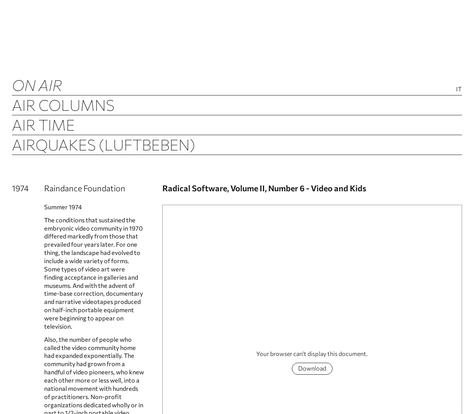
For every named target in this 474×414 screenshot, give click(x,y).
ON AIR (37, 85)
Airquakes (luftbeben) (103, 144)
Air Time (43, 124)
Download (312, 368)
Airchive (46, 164)
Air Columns (63, 104)
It (459, 88)
